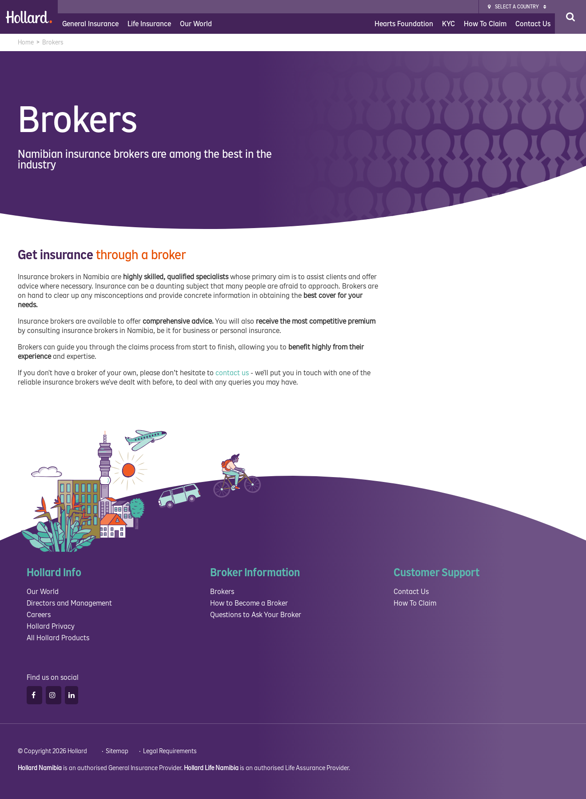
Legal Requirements (170, 751)
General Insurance (90, 23)
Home (26, 42)
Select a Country (517, 7)
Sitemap (117, 751)
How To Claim (485, 23)
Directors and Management (69, 603)
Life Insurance (149, 23)
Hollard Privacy (51, 626)
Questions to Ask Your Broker (255, 614)
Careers (39, 614)
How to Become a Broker (249, 603)
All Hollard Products (58, 637)
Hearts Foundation (404, 23)
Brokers (222, 591)
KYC (448, 23)
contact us (232, 372)
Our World (196, 23)
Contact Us (532, 23)
